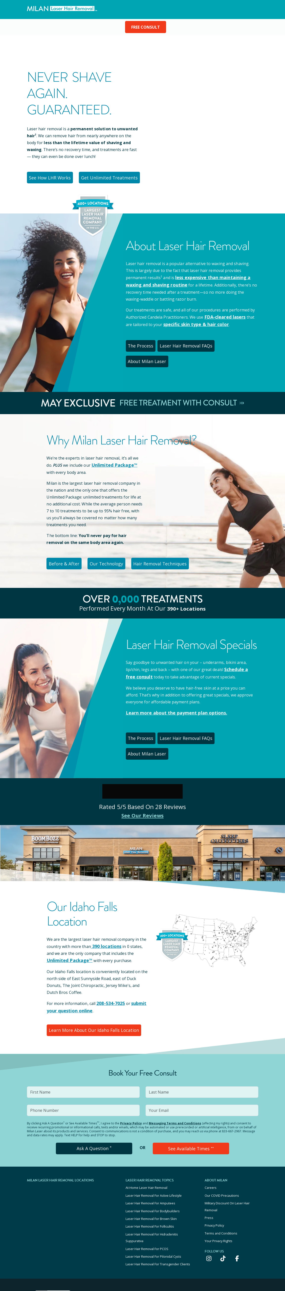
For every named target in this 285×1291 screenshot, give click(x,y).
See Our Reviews (142, 773)
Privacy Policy (131, 1078)
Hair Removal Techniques (158, 541)
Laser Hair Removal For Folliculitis (150, 1174)
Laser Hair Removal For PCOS (147, 1193)
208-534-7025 (109, 960)
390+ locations (186, 585)
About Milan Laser (236, 341)
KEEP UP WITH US (231, 1239)
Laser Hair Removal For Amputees (150, 1154)
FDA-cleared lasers (222, 314)
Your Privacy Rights (218, 1187)
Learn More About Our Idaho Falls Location (91, 985)
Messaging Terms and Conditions (175, 1078)
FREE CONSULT (145, 27)
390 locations (104, 904)
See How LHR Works (50, 176)
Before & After (63, 541)
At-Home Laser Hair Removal (146, 1141)
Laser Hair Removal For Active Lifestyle (154, 1148)
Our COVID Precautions (222, 1148)
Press (209, 1167)
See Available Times (191, 1102)
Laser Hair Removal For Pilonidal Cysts (153, 1200)
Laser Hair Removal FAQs (186, 341)
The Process (141, 341)
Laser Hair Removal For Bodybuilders (153, 1161)
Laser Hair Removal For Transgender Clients (158, 1207)
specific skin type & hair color (185, 321)
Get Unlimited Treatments (107, 176)
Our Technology (106, 541)
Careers (211, 1141)
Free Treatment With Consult (181, 382)
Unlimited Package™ (112, 444)
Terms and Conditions (221, 1180)
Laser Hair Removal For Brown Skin (151, 1168)
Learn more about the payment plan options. (171, 688)
